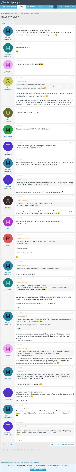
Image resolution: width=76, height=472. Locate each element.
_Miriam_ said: (21, 238)
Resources (51, 7)
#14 (73, 278)
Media (41, 7)
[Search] (73, 7)
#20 (73, 422)
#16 (73, 344)
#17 (73, 367)
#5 (73, 109)
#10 (73, 196)
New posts (4, 10)
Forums (21, 7)
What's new (31, 7)
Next (11, 23)
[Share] (70, 27)
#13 (73, 262)
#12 (73, 234)
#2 (73, 44)
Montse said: (21, 81)
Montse (5, 19)
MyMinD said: (21, 316)
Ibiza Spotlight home (9, 7)
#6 (73, 125)
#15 (73, 312)
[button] (36, 7)
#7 (73, 142)
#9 (73, 176)
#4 (73, 77)
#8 (73, 159)
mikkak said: (20, 371)
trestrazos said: (21, 200)
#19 (73, 405)
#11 (73, 217)
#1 (73, 27)
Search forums (13, 10)
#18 (73, 388)
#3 (73, 60)
